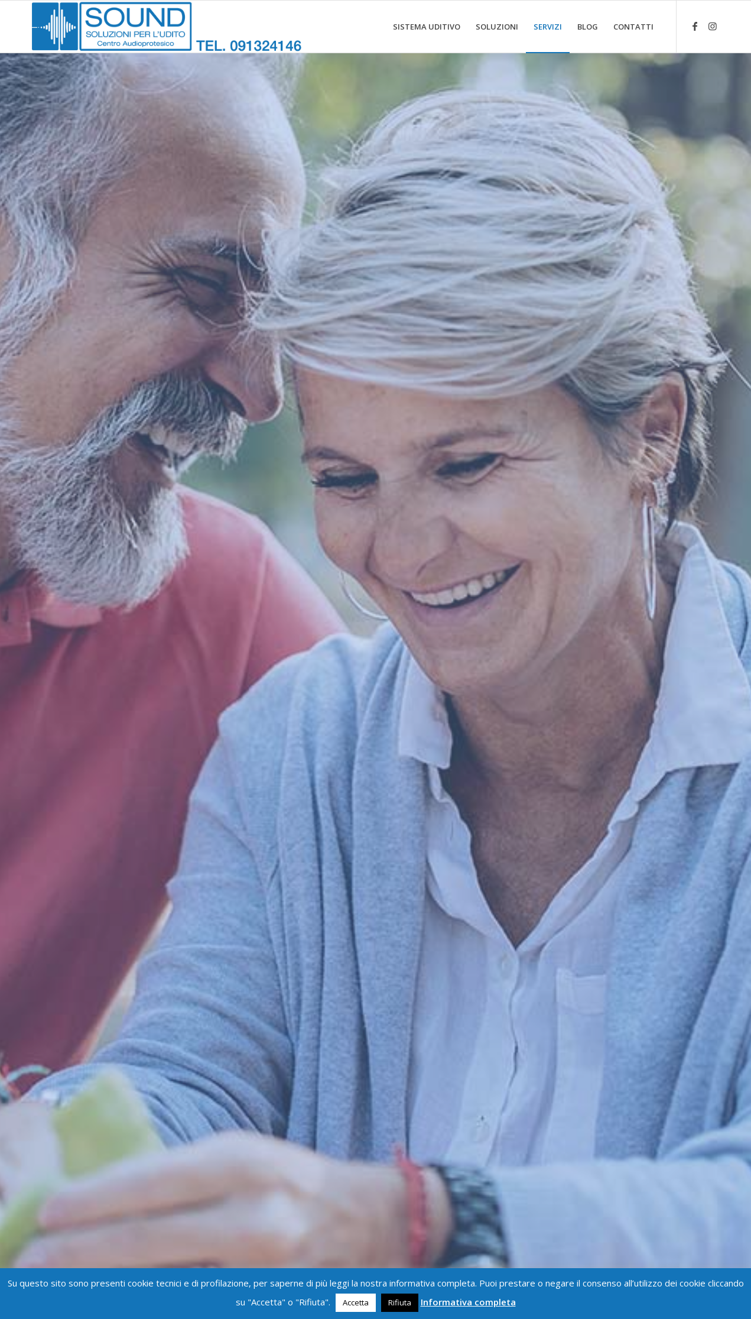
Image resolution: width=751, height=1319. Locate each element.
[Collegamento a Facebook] (695, 26)
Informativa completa (468, 1302)
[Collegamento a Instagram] (712, 26)
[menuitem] (426, 27)
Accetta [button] (356, 1302)
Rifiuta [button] (399, 1302)
